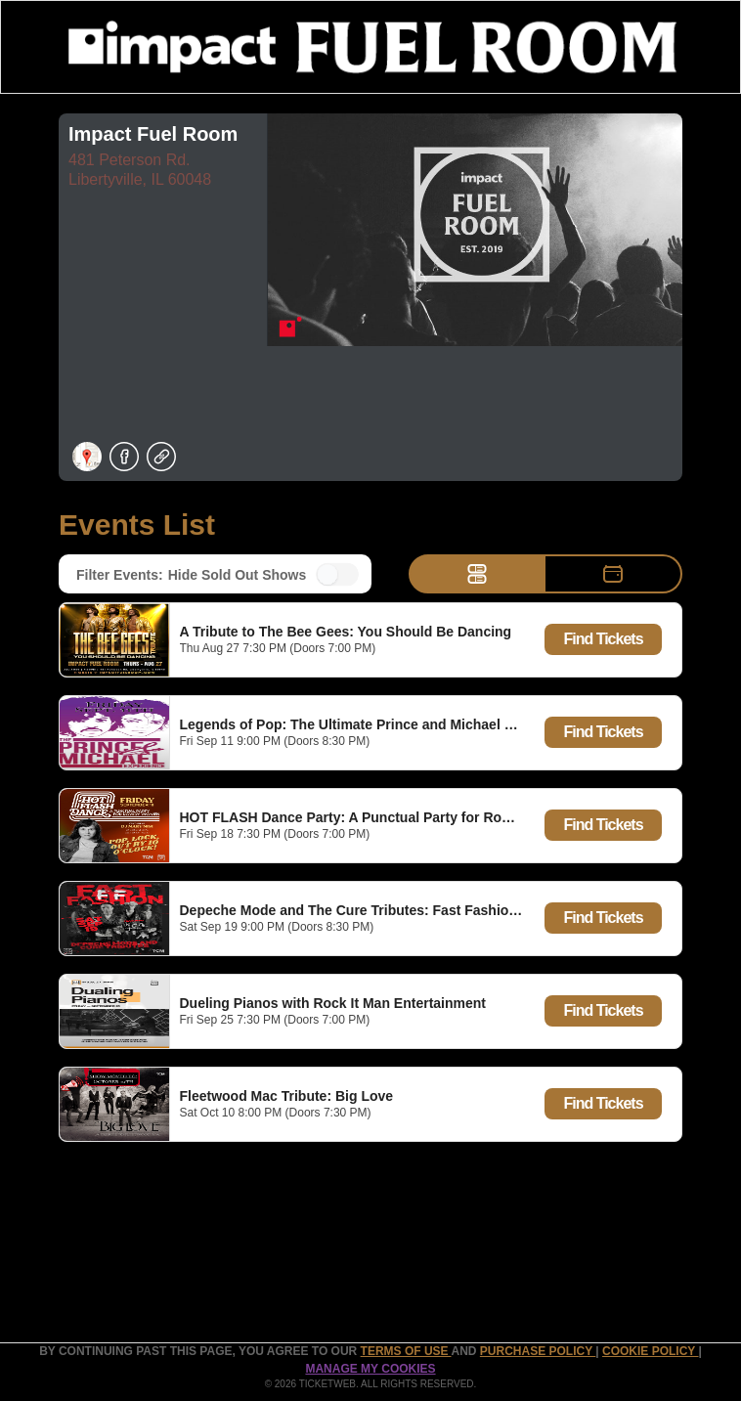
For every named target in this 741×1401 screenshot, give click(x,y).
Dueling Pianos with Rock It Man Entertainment (333, 1003)
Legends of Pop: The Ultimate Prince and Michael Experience (379, 724)
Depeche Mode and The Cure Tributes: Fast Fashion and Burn (381, 910)
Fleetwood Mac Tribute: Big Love (287, 1096)
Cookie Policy (650, 1351)
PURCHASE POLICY (537, 1351)
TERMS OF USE (406, 1351)
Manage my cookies (370, 1369)
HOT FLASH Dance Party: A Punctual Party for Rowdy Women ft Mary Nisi (419, 817)
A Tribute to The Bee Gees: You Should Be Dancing (346, 631)
